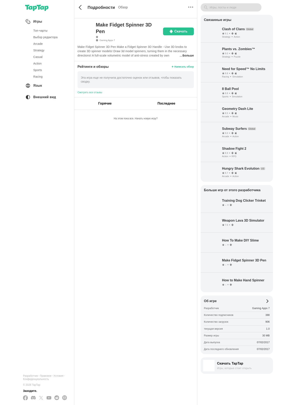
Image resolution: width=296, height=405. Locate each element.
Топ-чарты (40, 30)
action (37, 63)
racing (38, 76)
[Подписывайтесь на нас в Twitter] (41, 398)
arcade (38, 43)
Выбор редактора (45, 37)
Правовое (45, 375)
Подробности (101, 7)
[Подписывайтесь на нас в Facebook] (25, 398)
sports (37, 70)
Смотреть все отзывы (89, 92)
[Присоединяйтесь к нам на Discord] (33, 398)
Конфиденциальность (36, 379)
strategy (38, 50)
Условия (58, 375)
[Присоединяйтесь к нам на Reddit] (56, 398)
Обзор (123, 7)
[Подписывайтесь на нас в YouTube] (48, 398)
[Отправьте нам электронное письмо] (64, 398)
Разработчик (30, 375)
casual (38, 57)
